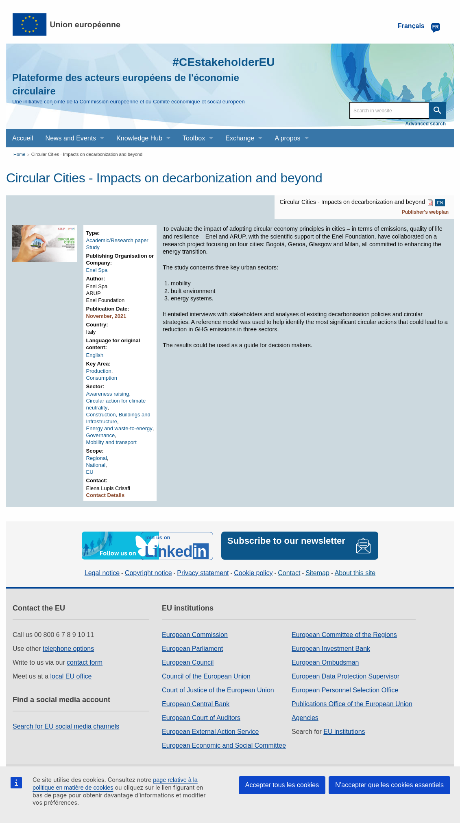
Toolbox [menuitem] (194, 138)
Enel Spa (97, 270)
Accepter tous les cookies (282, 784)
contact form (84, 661)
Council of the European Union (206, 675)
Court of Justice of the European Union (218, 689)
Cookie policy (253, 571)
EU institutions (344, 730)
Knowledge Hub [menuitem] (139, 138)
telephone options (68, 647)
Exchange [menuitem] (239, 138)
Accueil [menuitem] (22, 138)
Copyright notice (148, 571)
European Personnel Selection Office (345, 689)
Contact (289, 571)
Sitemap (317, 571)
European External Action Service (210, 730)
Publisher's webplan (425, 212)
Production (98, 371)
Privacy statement (203, 571)
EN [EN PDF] (440, 202)
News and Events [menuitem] (71, 138)
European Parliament (192, 647)
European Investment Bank (331, 647)
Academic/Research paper (117, 240)
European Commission (195, 633)
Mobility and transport (111, 442)
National (96, 465)
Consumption (102, 378)
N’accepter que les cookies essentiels (389, 784)
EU (90, 472)
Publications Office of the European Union (352, 703)
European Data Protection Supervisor (345, 675)
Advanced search (425, 124)
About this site (355, 571)
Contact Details (105, 495)
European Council (188, 661)
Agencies (305, 717)
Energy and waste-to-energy (119, 428)
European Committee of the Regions (344, 633)
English (95, 355)
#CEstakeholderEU (220, 61)
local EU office (71, 675)
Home (19, 154)
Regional (96, 458)
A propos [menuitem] (287, 138)
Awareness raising (107, 394)
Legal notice (102, 571)
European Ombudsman (325, 661)
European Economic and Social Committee (224, 744)
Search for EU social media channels (66, 725)
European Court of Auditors (201, 717)
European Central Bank (195, 703)
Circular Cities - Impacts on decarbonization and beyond (86, 154)
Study (93, 247)
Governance (100, 435)
